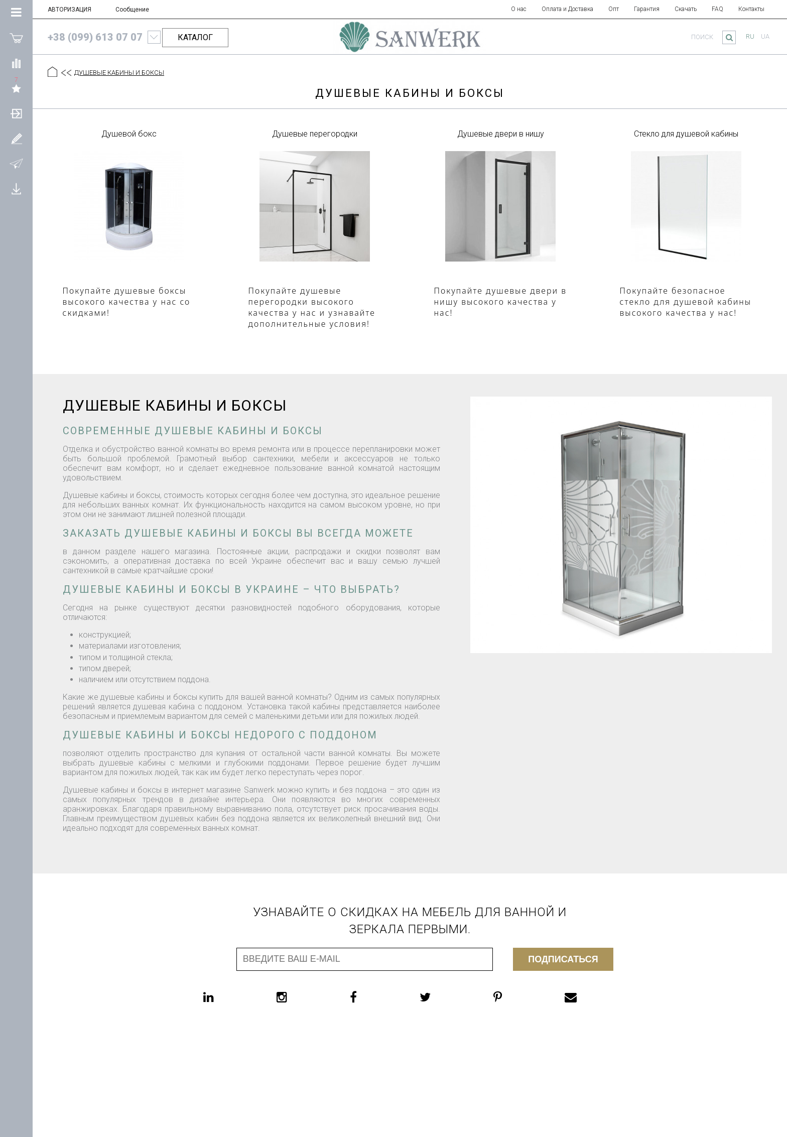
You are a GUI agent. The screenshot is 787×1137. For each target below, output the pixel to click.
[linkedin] (228, 997)
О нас (519, 9)
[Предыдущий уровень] (66, 72)
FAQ (717, 9)
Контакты (751, 9)
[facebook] (373, 997)
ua (765, 36)
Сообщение (132, 9)
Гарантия (647, 9)
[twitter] (445, 997)
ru (750, 36)
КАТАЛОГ (195, 37)
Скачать (686, 9)
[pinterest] (517, 997)
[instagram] (302, 997)
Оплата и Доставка (567, 9)
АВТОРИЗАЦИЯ (69, 9)
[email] (591, 997)
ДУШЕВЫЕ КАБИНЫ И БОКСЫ (119, 72)
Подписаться (563, 959)
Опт (613, 9)
